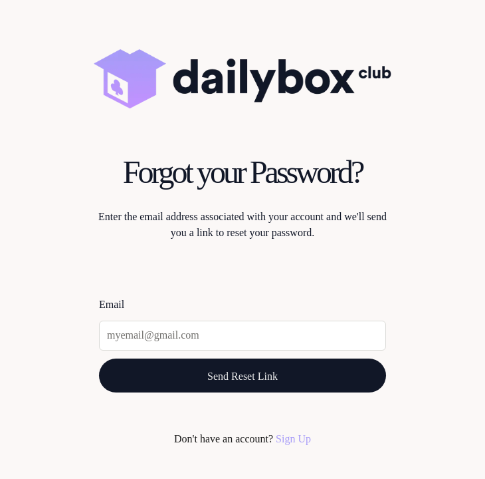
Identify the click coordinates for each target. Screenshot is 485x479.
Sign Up (293, 438)
